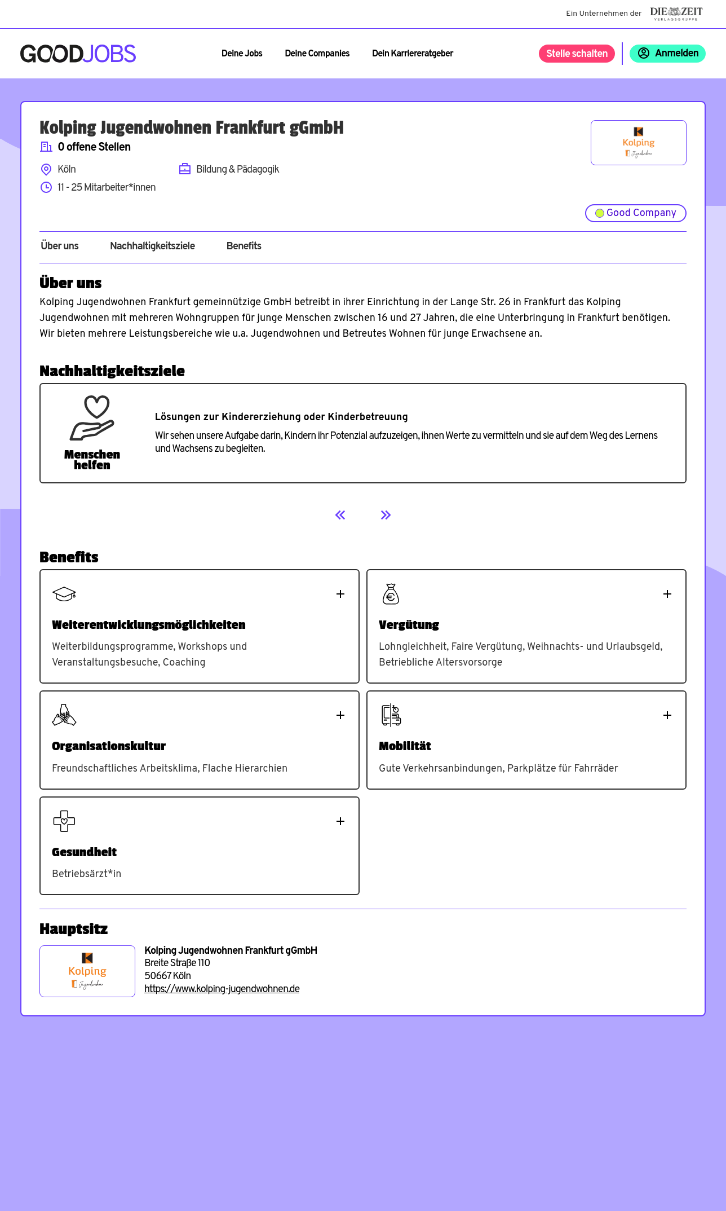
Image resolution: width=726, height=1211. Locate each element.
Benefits (243, 247)
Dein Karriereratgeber (412, 54)
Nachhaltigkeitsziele (152, 247)
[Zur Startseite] (78, 54)
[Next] (385, 515)
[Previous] (340, 515)
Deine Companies (317, 54)
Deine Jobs (242, 54)
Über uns (59, 247)
